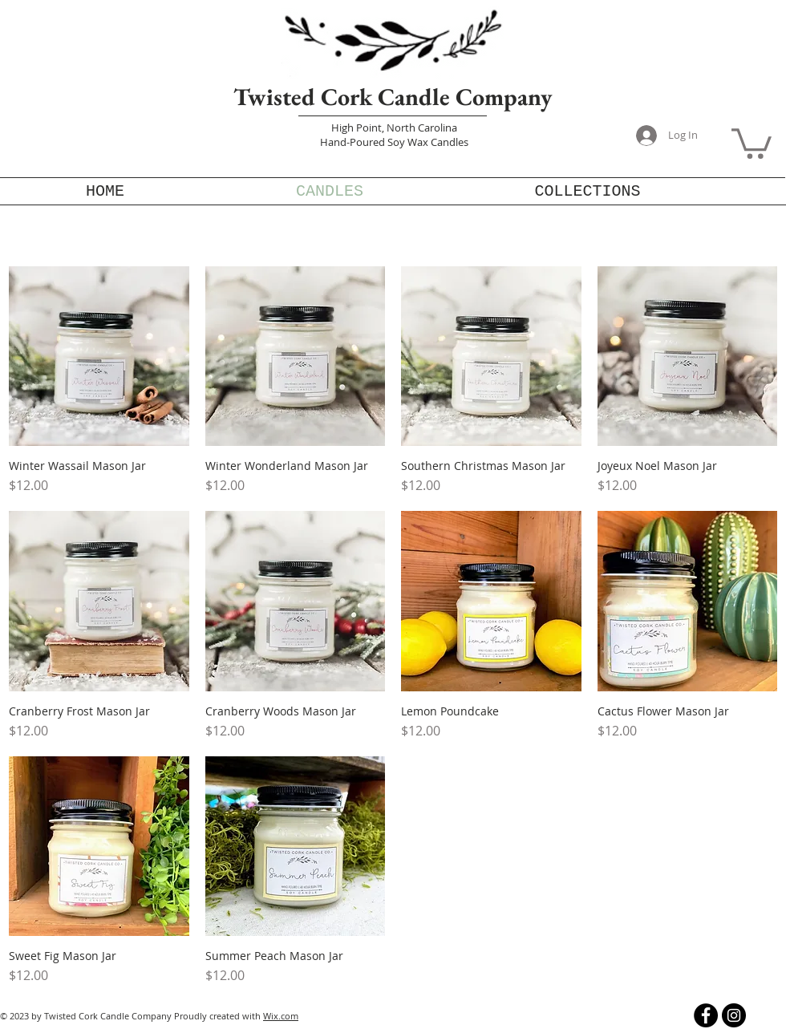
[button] (751, 142)
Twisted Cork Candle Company (392, 96)
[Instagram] (734, 1015)
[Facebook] (706, 1015)
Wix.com (280, 1016)
